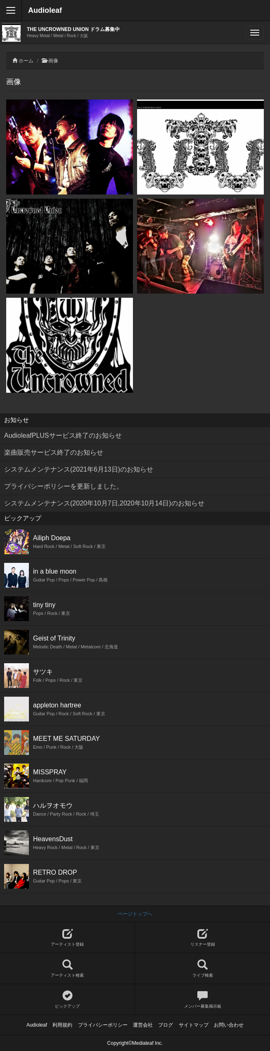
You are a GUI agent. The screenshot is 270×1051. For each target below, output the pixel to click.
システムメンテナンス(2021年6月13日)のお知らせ (78, 469)
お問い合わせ (229, 1025)
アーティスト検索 (67, 968)
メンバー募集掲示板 (202, 999)
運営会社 (143, 1025)
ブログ (165, 1025)
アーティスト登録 (67, 938)
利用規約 (62, 1025)
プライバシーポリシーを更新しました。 (63, 486)
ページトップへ (135, 914)
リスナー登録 (202, 938)
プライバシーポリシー (103, 1025)
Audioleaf (45, 10)
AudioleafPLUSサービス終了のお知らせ (63, 435)
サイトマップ (193, 1025)
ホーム (26, 61)
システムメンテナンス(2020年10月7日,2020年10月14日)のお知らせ (104, 503)
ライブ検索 (202, 968)
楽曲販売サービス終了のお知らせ (53, 452)
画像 (53, 61)
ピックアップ (67, 999)
